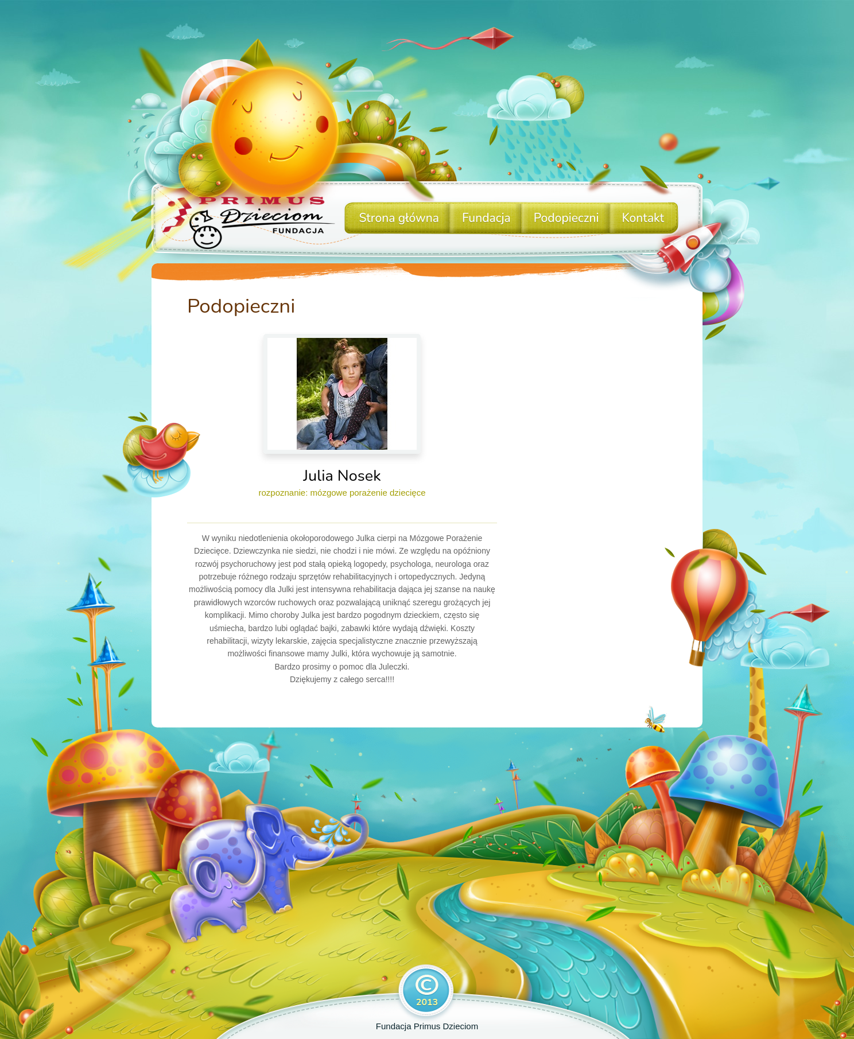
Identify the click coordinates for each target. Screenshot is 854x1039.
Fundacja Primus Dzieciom (427, 1026)
